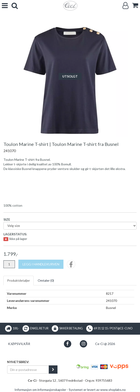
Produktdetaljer (18, 280)
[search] (15, 5)
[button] (67, 343)
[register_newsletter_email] (53, 369)
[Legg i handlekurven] (40, 264)
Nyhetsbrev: (18, 362)
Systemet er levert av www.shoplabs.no (97, 390)
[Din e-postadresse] (28, 369)
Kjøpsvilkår (19, 344)
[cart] (135, 5)
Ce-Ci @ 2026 (105, 344)
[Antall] (9, 264)
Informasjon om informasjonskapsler (40, 390)
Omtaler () (46, 280)
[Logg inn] (125, 5)
